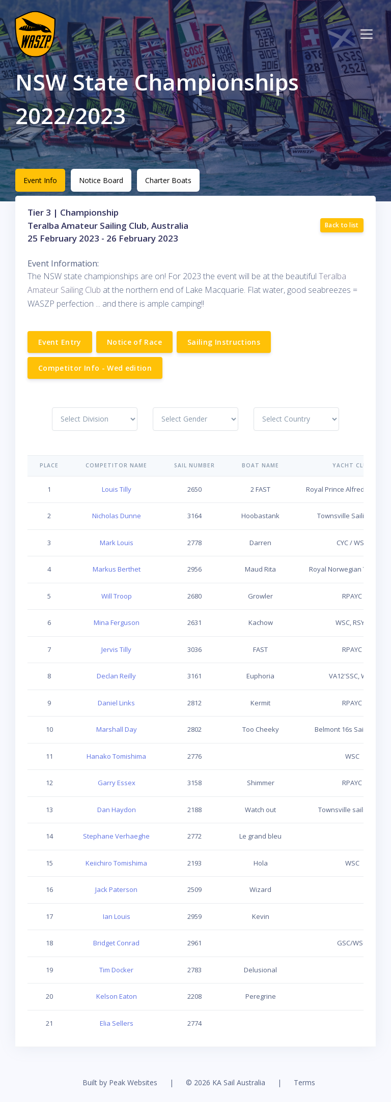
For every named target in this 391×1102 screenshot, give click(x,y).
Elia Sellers (116, 1023)
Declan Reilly (116, 675)
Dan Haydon (116, 809)
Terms (304, 1082)
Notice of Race (134, 342)
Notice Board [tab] (101, 180)
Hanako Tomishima (116, 756)
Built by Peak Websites (119, 1082)
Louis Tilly (116, 489)
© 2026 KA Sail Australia (225, 1082)
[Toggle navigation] (366, 34)
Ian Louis (116, 916)
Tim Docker (116, 969)
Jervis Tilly (116, 649)
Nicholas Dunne (116, 515)
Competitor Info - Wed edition (95, 368)
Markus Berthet (117, 569)
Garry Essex (116, 782)
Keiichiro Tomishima (116, 863)
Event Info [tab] (40, 180)
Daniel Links (116, 702)
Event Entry (59, 342)
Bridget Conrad (116, 942)
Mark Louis (116, 542)
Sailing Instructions (223, 342)
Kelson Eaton (116, 996)
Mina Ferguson (116, 622)
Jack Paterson (116, 889)
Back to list (342, 225)
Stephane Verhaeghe (116, 836)
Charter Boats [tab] (168, 180)
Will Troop (116, 596)
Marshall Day (116, 729)
